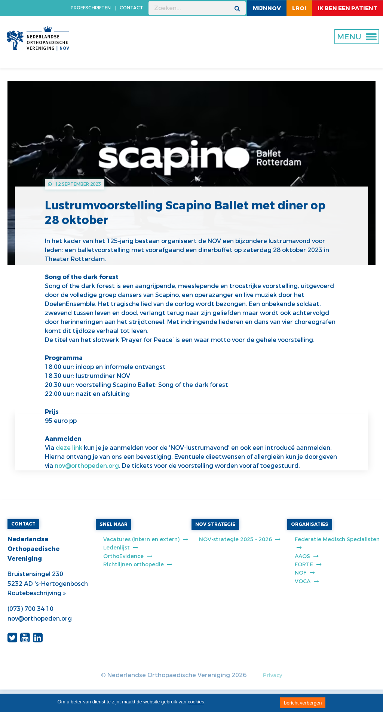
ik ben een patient (347, 8)
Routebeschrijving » (36, 593)
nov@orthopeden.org (87, 466)
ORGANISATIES (309, 524)
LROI (299, 8)
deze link (69, 448)
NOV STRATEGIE (215, 524)
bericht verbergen (303, 703)
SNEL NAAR (113, 524)
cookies (196, 702)
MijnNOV (267, 8)
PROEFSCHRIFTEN (91, 8)
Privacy (272, 675)
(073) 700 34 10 (30, 609)
